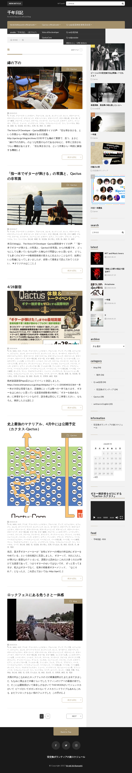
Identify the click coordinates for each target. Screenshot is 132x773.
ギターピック (29, 118)
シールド (26, 120)
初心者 (30, 239)
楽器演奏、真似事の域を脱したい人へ (106, 105)
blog (75, 601)
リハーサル (70, 123)
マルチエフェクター (35, 371)
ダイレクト (23, 363)
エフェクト (14, 353)
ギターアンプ (73, 353)
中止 (77, 670)
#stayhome (110, 284)
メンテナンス (33, 123)
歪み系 (36, 376)
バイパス (73, 363)
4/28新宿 (14, 287)
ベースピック (51, 368)
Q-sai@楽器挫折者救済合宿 (78, 25)
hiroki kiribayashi (74, 766)
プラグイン (74, 366)
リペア (46, 373)
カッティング (57, 115)
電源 (55, 376)
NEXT (74, 716)
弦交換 (20, 126)
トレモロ (54, 363)
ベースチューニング (37, 368)
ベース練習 (75, 539)
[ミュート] (116, 517)
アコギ (12, 115)
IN (10, 351)
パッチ (29, 537)
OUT (19, 351)
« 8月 (96, 477)
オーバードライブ (33, 353)
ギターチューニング (14, 118)
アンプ (60, 351)
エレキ (47, 115)
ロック (61, 670)
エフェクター (69, 524)
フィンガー (59, 236)
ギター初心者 (64, 118)
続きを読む (72, 157)
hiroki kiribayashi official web (22, 25)
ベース (9, 368)
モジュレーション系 (71, 371)
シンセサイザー (61, 532)
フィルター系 (46, 366)
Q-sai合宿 (96, 108)
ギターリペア (53, 118)
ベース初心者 (63, 368)
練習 (49, 126)
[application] (108, 510)
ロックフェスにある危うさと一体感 (35, 595)
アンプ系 (67, 351)
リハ (63, 123)
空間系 (45, 376)
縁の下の (14, 63)
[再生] (94, 517)
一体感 (67, 670)
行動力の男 (95, 167)
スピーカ (73, 361)
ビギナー (63, 120)
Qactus (73, 69)
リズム (41, 123)
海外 (98, 375)
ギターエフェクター (14, 356)
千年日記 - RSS (100, 539)
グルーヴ (18, 120)
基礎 (12, 126)
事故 (9, 672)
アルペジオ (40, 115)
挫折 (41, 126)
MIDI (14, 351)
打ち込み (21, 376)
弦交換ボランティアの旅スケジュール (66, 756)
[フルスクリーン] (121, 517)
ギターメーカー (41, 118)
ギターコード (74, 115)
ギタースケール (41, 356)
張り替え (27, 126)
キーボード (63, 353)
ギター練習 (71, 234)
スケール (34, 120)
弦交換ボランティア (100, 170)
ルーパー (54, 373)
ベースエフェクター (21, 368)
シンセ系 (20, 361)
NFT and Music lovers (68, 3)
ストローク (43, 120)
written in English (101, 404)
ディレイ (46, 363)
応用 (33, 126)
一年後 (93, 134)
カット (65, 115)
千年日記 (15, 12)
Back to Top (66, 732)
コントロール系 (69, 358)
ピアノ (70, 120)
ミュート (23, 123)
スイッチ (47, 361)
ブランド (15, 123)
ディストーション (35, 363)
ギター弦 (74, 118)
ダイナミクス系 (74, 657)
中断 (72, 670)
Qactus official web (50, 25)
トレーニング (54, 120)
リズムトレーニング (53, 123)
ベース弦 (72, 368)
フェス (51, 662)
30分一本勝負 (96, 208)
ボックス (17, 371)
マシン (24, 371)
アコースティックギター (25, 115)
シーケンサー (30, 361)
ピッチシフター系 (33, 366)
